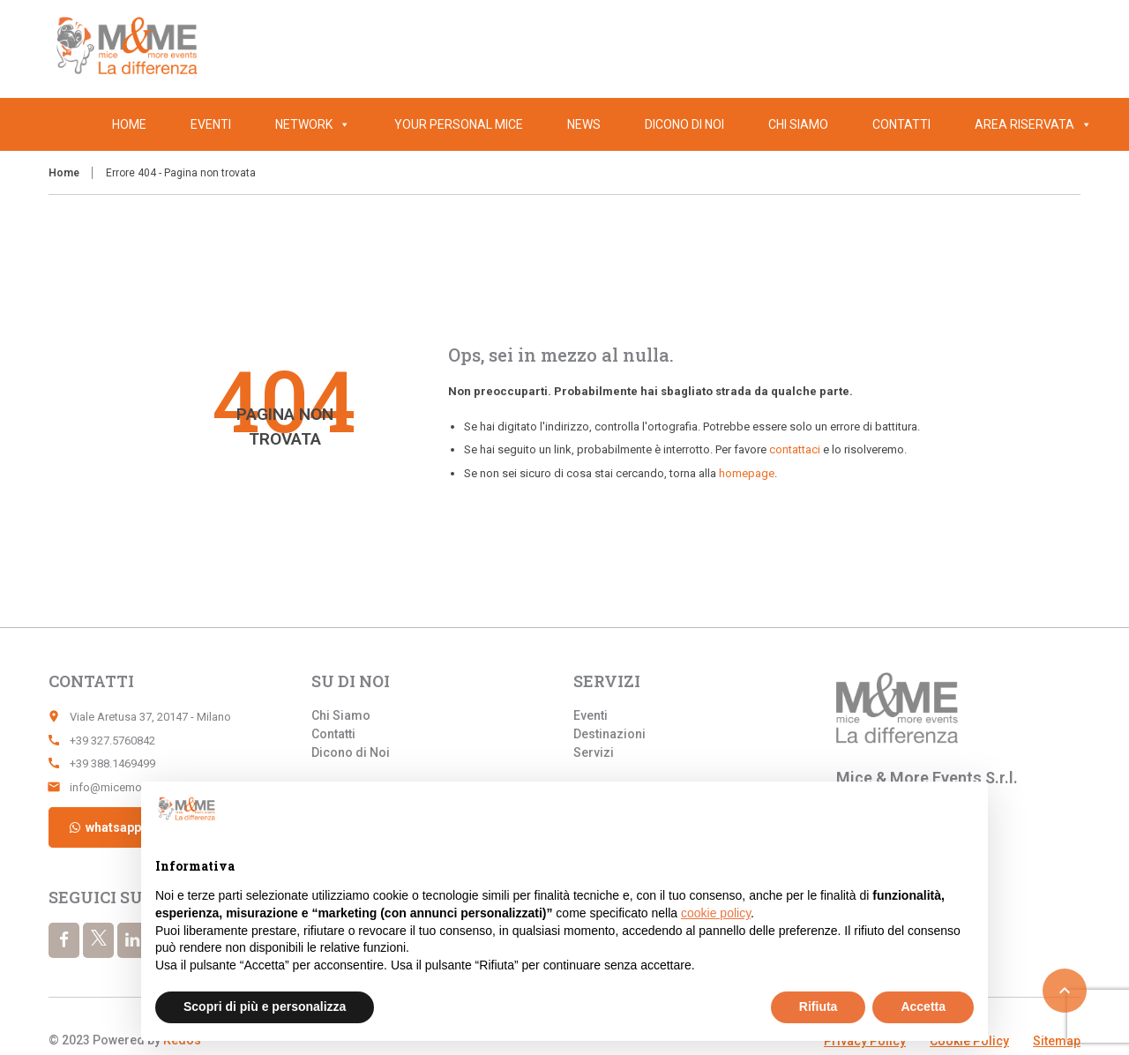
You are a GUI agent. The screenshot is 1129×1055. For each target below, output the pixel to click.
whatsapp (104, 827)
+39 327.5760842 (112, 740)
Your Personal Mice (458, 124)
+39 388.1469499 (112, 763)
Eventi (211, 124)
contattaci (794, 449)
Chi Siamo (798, 124)
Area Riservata (1033, 124)
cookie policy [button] (716, 913)
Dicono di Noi (684, 124)
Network (312, 124)
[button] (1083, 124)
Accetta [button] (923, 1006)
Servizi (593, 752)
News (584, 124)
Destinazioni (609, 734)
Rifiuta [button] (818, 1006)
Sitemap (1056, 1041)
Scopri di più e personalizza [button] (264, 1006)
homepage (746, 473)
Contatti (901, 124)
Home (129, 124)
